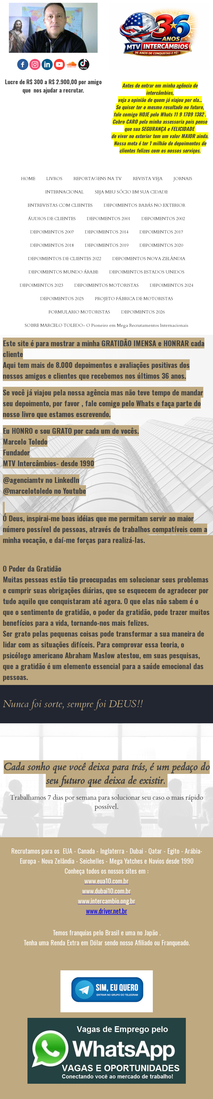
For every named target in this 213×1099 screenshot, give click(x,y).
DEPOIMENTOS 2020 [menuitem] (161, 245)
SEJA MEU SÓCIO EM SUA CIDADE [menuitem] (131, 192)
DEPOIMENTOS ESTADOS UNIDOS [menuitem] (146, 272)
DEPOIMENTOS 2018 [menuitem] (52, 245)
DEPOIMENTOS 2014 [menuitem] (106, 232)
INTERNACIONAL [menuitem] (64, 192)
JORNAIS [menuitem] (183, 179)
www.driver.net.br (106, 911)
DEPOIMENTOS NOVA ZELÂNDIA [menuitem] (148, 259)
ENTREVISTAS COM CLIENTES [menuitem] (60, 205)
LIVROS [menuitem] (54, 179)
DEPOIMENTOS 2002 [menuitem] (163, 219)
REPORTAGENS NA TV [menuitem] (97, 179)
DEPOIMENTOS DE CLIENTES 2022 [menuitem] (64, 259)
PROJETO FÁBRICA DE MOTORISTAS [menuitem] (134, 299)
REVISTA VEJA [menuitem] (148, 179)
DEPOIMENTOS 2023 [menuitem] (41, 285)
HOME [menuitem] (28, 179)
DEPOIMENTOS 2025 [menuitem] (62, 299)
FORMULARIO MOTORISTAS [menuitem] (79, 312)
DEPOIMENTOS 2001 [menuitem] (108, 219)
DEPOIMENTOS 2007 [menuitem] (52, 232)
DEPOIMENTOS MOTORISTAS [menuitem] (106, 285)
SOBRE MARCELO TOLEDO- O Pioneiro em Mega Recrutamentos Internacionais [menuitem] (106, 325)
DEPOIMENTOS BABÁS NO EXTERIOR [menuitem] (144, 205)
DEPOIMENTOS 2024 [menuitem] (171, 285)
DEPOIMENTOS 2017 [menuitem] (161, 232)
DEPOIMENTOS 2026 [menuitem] (143, 312)
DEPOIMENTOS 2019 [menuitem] (106, 245)
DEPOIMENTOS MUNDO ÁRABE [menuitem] (63, 272)
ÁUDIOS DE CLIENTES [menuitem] (52, 219)
